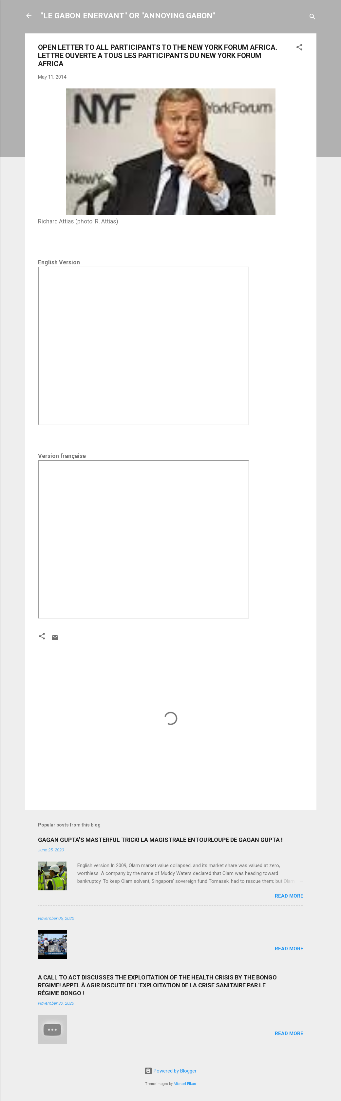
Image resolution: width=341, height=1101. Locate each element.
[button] (299, 48)
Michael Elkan (185, 1084)
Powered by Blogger (170, 1071)
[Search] (312, 18)
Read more (289, 896)
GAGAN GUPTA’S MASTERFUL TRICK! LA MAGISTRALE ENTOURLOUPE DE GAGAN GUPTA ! (160, 839)
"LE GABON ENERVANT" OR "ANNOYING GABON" (128, 15)
